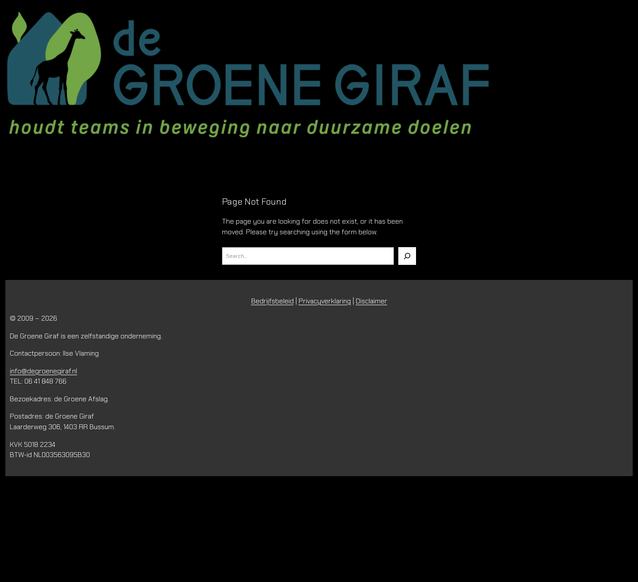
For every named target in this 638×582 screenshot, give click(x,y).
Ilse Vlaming (81, 353)
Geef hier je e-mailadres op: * (69, 513)
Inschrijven (142, 548)
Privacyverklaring (325, 301)
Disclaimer (371, 301)
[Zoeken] (407, 256)
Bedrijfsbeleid (272, 301)
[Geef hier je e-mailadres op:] (142, 526)
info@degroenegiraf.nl (43, 371)
